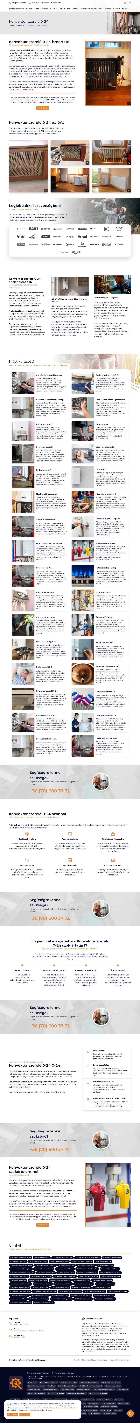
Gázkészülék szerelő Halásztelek (60, 1274)
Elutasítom (24, 1414)
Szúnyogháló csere (94, 1407)
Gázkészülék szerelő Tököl (40, 1281)
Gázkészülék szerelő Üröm (40, 1289)
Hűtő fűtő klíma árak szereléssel (91, 1380)
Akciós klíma (32, 1376)
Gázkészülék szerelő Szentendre (82, 1255)
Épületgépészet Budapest (104, 1394)
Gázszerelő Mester (123, 1397)
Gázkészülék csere (112, 8)
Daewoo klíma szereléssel (111, 1376)
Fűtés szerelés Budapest (17, 1397)
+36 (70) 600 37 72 (21, 1319)
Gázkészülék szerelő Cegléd (112, 1251)
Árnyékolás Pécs (15, 1394)
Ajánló (76, 1354)
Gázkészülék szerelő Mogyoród (104, 1289)
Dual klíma (51, 1380)
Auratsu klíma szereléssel (48, 1376)
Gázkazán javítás (48, 1397)
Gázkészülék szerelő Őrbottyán (81, 1289)
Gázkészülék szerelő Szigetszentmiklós (88, 1251)
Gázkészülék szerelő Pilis (81, 1274)
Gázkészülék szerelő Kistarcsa (110, 1270)
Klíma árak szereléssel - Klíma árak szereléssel (50, 1367)
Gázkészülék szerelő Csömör (81, 1281)
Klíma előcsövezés (67, 1384)
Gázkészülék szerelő (30, 8)
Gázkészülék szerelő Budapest (43, 1296)
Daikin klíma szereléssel (36, 1380)
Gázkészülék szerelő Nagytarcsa (61, 1293)
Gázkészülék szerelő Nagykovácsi (94, 1285)
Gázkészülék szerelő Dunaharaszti (21, 1259)
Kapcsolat (126, 8)
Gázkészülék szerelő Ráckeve (19, 1281)
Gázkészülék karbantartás (91, 8)
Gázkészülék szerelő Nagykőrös (45, 1259)
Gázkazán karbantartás (63, 1397)
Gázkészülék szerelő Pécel (66, 1266)
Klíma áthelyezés (34, 1384)
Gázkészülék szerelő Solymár (84, 1278)
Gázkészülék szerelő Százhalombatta (22, 1266)
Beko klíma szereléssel (68, 1376)
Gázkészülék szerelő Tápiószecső (20, 1296)
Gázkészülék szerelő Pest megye (20, 1251)
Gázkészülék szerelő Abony (19, 1270)
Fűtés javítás (119, 1394)
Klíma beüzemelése (50, 1384)
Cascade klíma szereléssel (89, 1376)
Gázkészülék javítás (49, 8)
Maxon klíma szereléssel (36, 1387)
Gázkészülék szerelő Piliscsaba (117, 1285)
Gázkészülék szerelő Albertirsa (88, 1270)
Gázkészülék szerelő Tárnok (60, 1281)
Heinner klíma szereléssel (67, 1380)
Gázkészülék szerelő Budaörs (59, 1255)
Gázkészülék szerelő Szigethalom (87, 1263)
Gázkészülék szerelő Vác (18, 1255)
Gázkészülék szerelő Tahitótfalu (105, 1293)
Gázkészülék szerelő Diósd (63, 1278)
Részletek (52, 1420)
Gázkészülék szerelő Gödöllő (38, 1255)
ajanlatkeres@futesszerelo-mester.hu (29, 1325)
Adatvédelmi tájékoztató (120, 1354)
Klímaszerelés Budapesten (109, 1400)
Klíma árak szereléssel (112, 1380)
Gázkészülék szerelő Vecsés (86, 1259)
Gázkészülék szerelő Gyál (103, 1255)
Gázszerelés (74, 1394)
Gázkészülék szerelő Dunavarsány (70, 1285)
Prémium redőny (106, 1404)
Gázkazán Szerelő (93, 1397)
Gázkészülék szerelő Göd (66, 1259)
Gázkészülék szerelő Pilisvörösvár (64, 1270)
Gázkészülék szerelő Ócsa (102, 1281)
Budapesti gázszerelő (61, 1394)
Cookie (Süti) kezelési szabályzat (94, 1354)
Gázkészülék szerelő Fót (105, 1259)
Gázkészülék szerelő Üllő (18, 1274)
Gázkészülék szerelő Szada (83, 1293)
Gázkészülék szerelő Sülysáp (19, 1289)
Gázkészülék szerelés (69, 8)
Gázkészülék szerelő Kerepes (105, 1278)
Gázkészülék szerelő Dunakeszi (62, 1251)
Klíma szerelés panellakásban (104, 1384)
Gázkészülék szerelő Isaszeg (43, 1278)
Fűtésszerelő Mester (34, 1397)
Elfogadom (12, 1414)
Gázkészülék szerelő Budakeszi (87, 1266)
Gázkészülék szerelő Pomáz (110, 1263)
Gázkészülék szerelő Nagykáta (102, 1274)
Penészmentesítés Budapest (88, 1404)
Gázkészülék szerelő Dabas (45, 1266)
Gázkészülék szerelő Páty (60, 1289)
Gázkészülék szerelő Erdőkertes (20, 1285)
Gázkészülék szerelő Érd (41, 1251)
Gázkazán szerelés (79, 1397)
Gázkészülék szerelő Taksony (39, 1293)
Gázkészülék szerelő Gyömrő (44, 1263)
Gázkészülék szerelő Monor (65, 1263)
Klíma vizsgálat (123, 1384)
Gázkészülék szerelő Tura (18, 1293)
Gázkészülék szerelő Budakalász (20, 1278)
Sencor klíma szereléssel (98, 1387)
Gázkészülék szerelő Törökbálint (41, 1270)
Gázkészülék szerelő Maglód (38, 1274)
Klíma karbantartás (83, 1384)
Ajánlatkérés (43, 108)
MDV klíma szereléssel (56, 1387)
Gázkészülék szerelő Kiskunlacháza (44, 1285)
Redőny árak (118, 1404)
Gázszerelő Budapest (109, 1397)
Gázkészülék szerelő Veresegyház (20, 1263)
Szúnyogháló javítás (110, 1407)
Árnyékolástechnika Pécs (30, 1394)
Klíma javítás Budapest (91, 1400)
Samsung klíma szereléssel (76, 1387)
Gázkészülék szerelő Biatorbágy (110, 1266)
